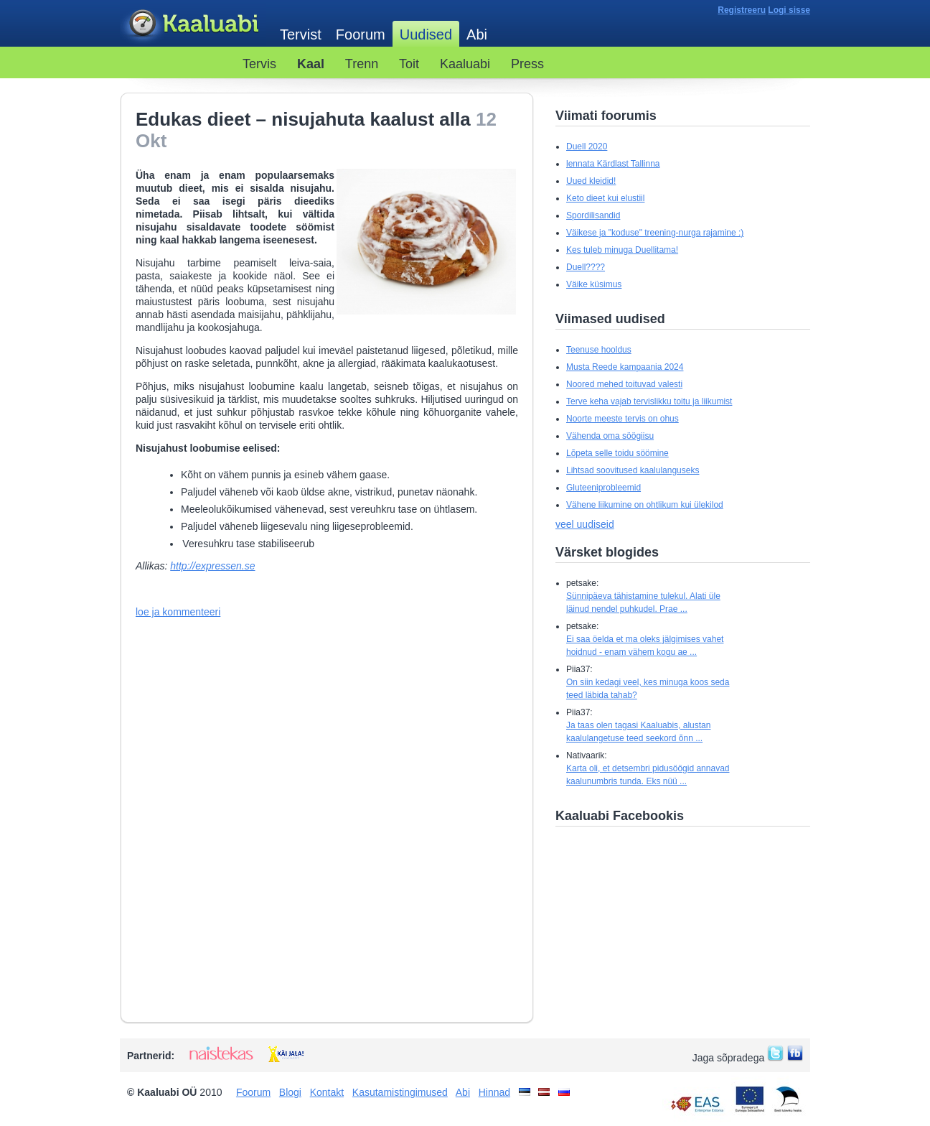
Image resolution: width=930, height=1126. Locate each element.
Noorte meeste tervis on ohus (622, 419)
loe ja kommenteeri (178, 612)
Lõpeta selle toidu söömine (617, 453)
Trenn (361, 64)
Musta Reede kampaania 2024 (624, 367)
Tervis (259, 64)
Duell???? (585, 267)
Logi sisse (789, 10)
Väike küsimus (593, 284)
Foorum (360, 34)
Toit (409, 64)
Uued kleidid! (591, 181)
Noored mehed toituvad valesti (624, 384)
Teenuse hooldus (598, 350)
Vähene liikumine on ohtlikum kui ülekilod (644, 505)
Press (527, 64)
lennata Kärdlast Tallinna (613, 164)
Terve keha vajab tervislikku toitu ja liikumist (649, 401)
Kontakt (327, 1092)
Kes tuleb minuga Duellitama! (622, 250)
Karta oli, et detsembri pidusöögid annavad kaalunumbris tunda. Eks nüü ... (647, 774)
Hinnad (494, 1092)
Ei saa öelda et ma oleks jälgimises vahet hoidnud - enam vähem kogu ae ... (644, 645)
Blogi (290, 1092)
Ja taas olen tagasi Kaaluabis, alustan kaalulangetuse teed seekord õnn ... (638, 731)
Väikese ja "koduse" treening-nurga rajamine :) (654, 233)
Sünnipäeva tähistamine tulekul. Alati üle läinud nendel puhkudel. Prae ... (643, 602)
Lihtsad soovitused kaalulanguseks (632, 470)
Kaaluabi (193, 24)
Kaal (310, 64)
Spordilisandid (593, 215)
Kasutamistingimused (400, 1092)
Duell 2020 (586, 146)
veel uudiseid (584, 524)
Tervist (300, 34)
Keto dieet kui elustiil (605, 198)
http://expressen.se (212, 566)
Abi (476, 34)
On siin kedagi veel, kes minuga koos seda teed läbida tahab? (647, 688)
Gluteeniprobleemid (603, 488)
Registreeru (742, 10)
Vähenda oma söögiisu (610, 436)
